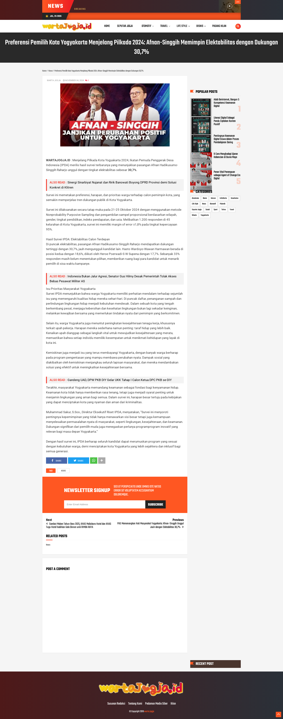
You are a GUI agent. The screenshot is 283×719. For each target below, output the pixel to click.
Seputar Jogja (197, 209)
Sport (215, 209)
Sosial (208, 209)
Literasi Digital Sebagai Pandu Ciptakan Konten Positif (225, 121)
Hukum (213, 198)
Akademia (195, 198)
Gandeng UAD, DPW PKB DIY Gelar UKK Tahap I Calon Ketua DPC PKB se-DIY (120, 380)
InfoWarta (223, 198)
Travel (232, 209)
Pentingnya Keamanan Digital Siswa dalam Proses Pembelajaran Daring (226, 139)
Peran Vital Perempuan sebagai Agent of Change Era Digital (227, 175)
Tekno (223, 209)
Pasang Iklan (219, 26)
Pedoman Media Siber (156, 704)
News (63, 471)
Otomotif (213, 203)
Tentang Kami (135, 704)
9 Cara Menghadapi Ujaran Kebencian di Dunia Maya (226, 156)
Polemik (222, 203)
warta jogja (149, 711)
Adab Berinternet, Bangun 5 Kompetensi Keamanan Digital (226, 103)
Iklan (173, 704)
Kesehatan (234, 198)
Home (107, 26)
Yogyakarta (205, 215)
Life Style (195, 203)
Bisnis (205, 198)
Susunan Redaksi (116, 704)
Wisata (194, 215)
